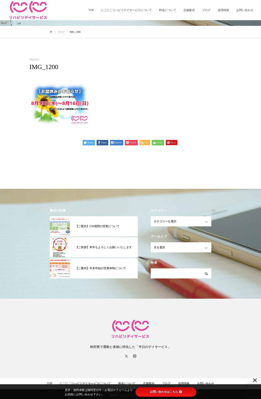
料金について (167, 10)
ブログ (206, 10)
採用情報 (223, 10)
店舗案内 (189, 10)
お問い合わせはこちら (166, 392)
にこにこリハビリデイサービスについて (126, 10)
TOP (91, 10)
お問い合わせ (244, 10)
